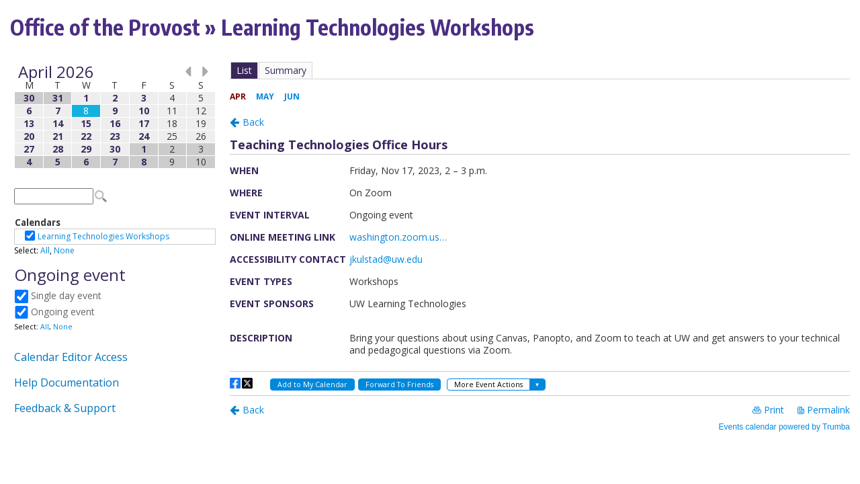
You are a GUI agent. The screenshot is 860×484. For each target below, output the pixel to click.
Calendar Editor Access (71, 357)
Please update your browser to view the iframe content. (115, 117)
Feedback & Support (65, 408)
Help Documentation (66, 382)
